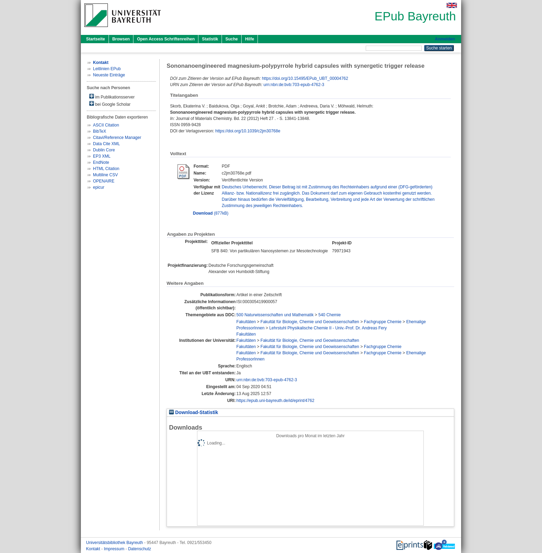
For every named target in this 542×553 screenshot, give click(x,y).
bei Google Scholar (109, 104)
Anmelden (445, 39)
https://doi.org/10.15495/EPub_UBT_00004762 (305, 78)
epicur (98, 187)
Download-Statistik (193, 412)
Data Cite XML (106, 143)
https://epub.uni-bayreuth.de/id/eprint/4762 (275, 400)
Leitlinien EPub (107, 68)
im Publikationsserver (111, 97)
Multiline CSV (105, 174)
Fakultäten (246, 321)
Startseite (95, 39)
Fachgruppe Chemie (383, 321)
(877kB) (210, 213)
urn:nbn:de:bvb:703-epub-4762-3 (293, 84)
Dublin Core (104, 150)
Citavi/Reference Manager (117, 137)
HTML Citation (106, 168)
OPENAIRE (103, 181)
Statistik (210, 39)
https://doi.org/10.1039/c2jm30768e (247, 131)
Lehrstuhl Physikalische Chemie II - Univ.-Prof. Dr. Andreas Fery (328, 328)
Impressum (114, 548)
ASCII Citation (106, 125)
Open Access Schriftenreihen (166, 39)
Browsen (121, 39)
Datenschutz (139, 548)
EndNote (101, 162)
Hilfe (249, 39)
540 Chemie (329, 314)
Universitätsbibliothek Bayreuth (115, 542)
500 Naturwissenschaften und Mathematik (275, 314)
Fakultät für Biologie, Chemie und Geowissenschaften (310, 321)
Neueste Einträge (109, 75)
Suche (231, 39)
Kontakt (93, 548)
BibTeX (99, 131)
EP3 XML (102, 156)
